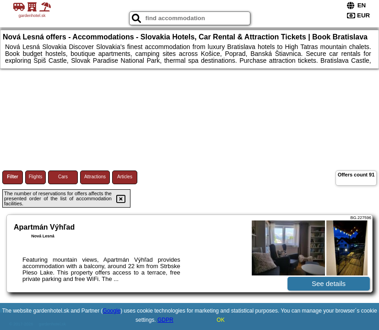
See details (329, 283)
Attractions (95, 176)
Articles (124, 176)
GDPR (165, 320)
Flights (35, 176)
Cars (63, 176)
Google (112, 311)
